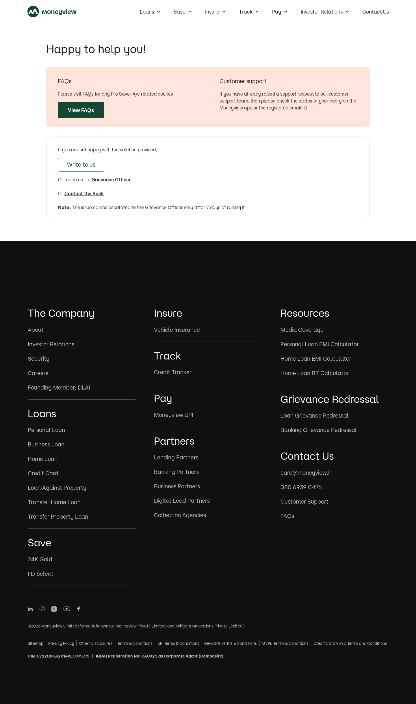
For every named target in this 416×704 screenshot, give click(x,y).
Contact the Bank (84, 193)
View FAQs (81, 110)
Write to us (81, 164)
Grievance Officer (111, 179)
